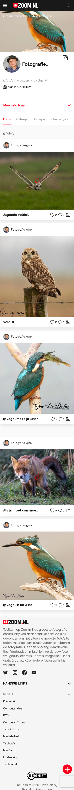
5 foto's (8, 80)
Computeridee (12, 708)
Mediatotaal (11, 736)
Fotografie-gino (17, 145)
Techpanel (10, 764)
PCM (6, 715)
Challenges (59, 119)
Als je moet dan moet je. (21, 510)
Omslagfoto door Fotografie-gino (27, 16)
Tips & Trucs (11, 729)
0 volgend (40, 80)
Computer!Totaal (14, 722)
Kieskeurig (10, 701)
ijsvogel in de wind (17, 605)
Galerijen (22, 119)
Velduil (8, 322)
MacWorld (9, 750)
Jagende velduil (16, 215)
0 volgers (23, 80)
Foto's (7, 119)
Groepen (40, 119)
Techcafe (9, 743)
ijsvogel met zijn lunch (20, 419)
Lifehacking (10, 757)
